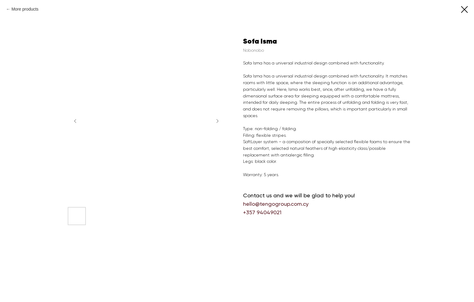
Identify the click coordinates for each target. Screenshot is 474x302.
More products (24, 9)
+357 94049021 (262, 212)
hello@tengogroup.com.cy (276, 204)
